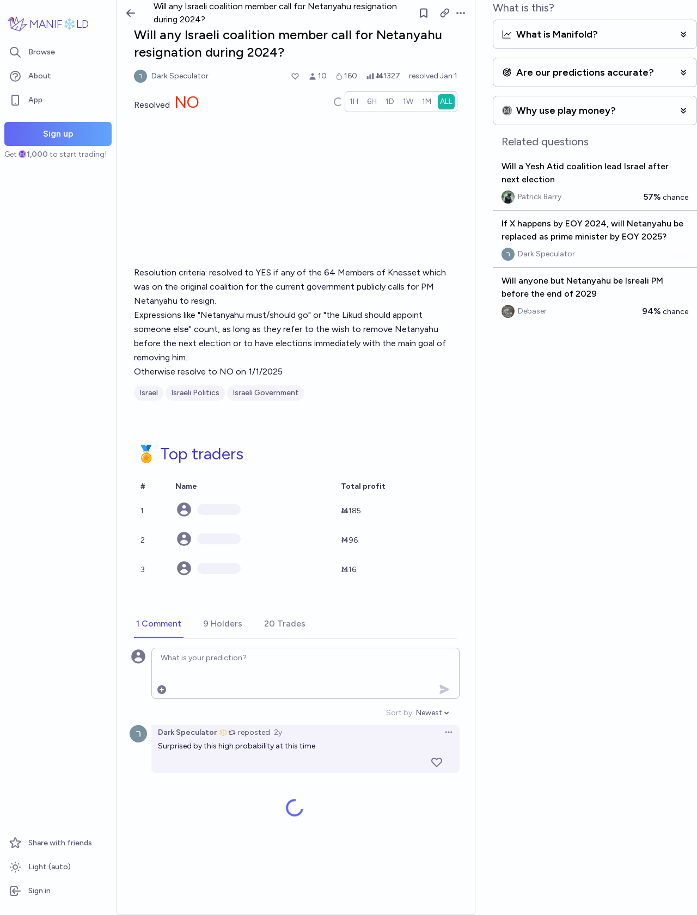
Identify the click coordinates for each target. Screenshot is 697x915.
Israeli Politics (195, 392)
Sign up (58, 133)
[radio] (353, 101)
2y (278, 732)
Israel (148, 392)
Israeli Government (266, 392)
